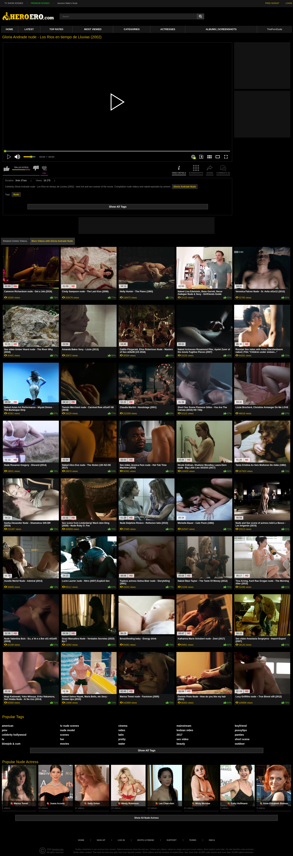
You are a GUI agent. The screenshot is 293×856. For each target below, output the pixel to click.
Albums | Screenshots (221, 29)
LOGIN (289, 3)
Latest (29, 29)
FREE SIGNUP (272, 3)
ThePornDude (274, 29)
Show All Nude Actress (146, 818)
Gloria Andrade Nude (185, 186)
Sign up (101, 840)
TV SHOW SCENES (13, 3)
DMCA (212, 840)
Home (9, 29)
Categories (132, 29)
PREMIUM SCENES (40, 3)
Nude (16, 194)
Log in (121, 840)
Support (172, 840)
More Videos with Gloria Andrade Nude (52, 241)
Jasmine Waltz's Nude (67, 3)
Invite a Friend (145, 840)
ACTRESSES (167, 29)
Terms (192, 840)
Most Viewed (92, 29)
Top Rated (56, 29)
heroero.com (58, 849)
